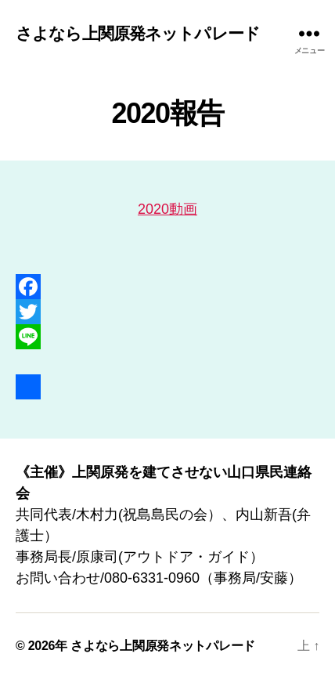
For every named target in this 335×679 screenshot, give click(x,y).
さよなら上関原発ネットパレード (138, 33)
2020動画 (167, 209)
